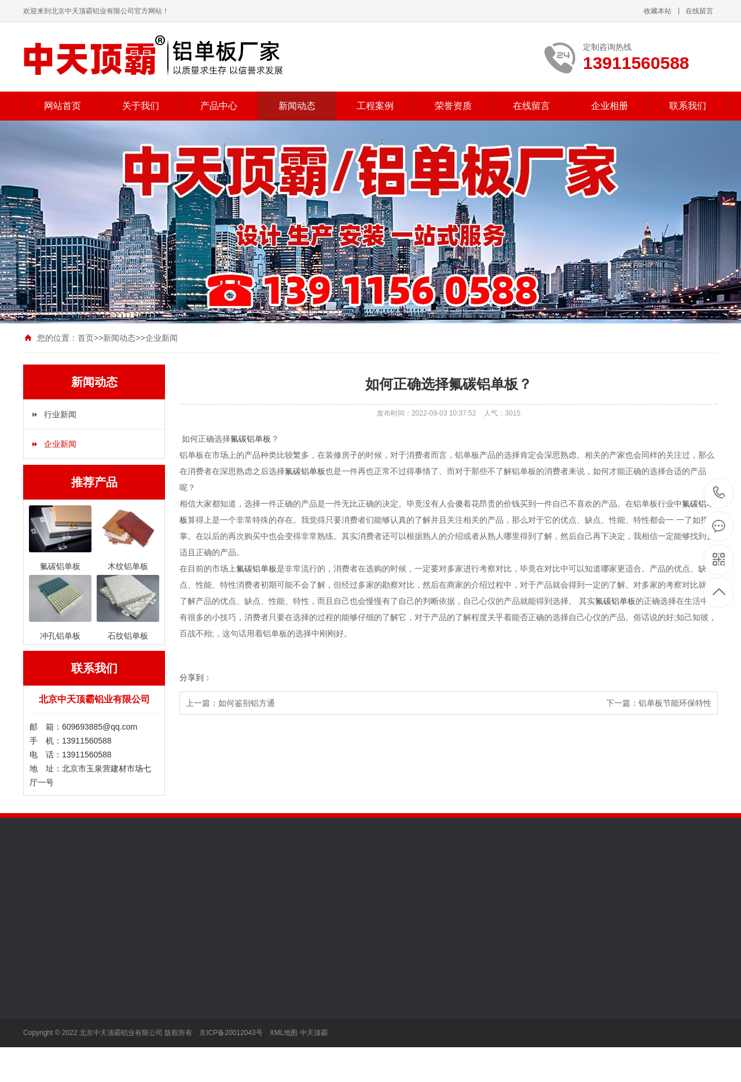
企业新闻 (161, 338)
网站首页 (62, 106)
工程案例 (375, 106)
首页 (86, 338)
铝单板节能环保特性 (675, 703)
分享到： (195, 677)
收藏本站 (658, 11)
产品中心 (218, 106)
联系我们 (687, 106)
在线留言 (699, 11)
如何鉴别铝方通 (246, 703)
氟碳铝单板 (250, 438)
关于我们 (140, 106)
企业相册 (609, 106)
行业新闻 (60, 414)
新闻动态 (297, 106)
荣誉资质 (453, 106)
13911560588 (719, 493)
